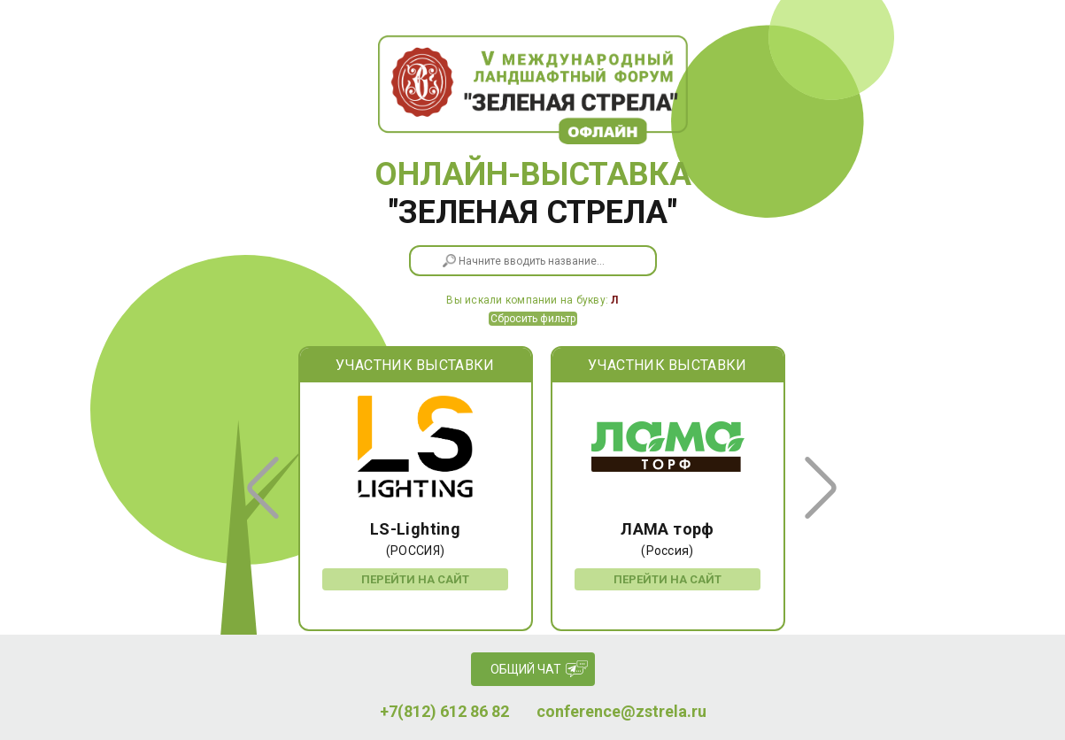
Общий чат (525, 669)
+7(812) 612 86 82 (444, 712)
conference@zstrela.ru (621, 712)
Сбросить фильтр (532, 318)
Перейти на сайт (415, 579)
